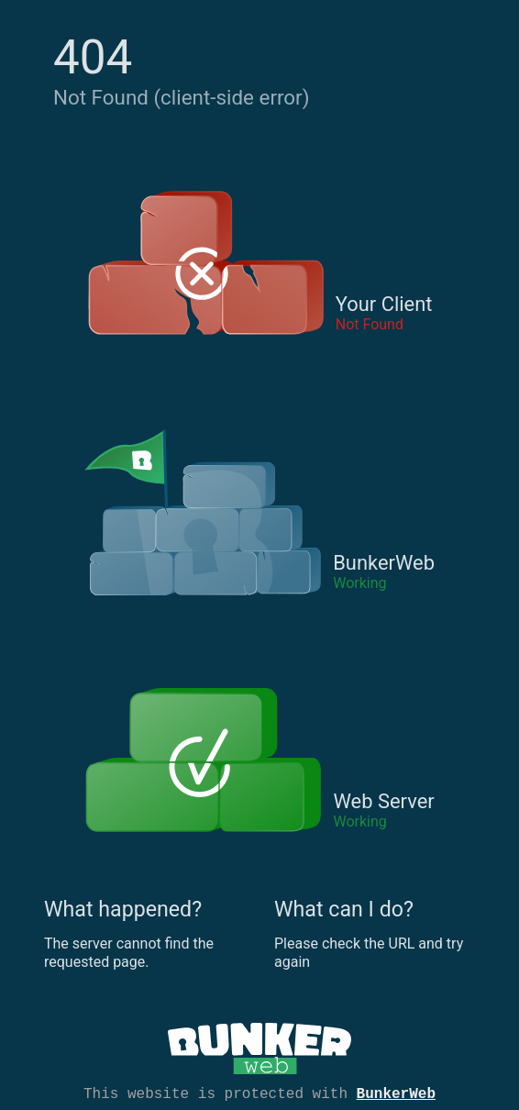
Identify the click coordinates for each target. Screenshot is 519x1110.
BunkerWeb (396, 1092)
